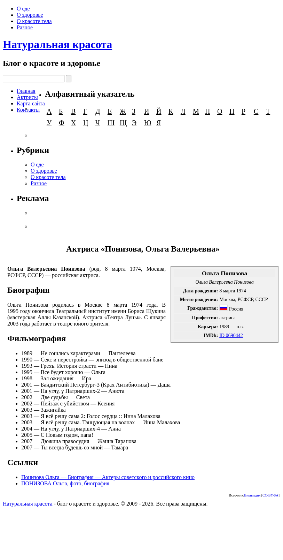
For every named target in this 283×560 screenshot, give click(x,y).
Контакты (28, 110)
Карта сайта (31, 103)
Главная (26, 91)
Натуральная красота (57, 44)
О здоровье (30, 15)
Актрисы (27, 97)
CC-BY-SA (270, 495)
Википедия (252, 495)
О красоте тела (34, 21)
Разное (25, 27)
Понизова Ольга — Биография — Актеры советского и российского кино (108, 477)
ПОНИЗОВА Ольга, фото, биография (65, 483)
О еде (23, 9)
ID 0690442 (231, 335)
